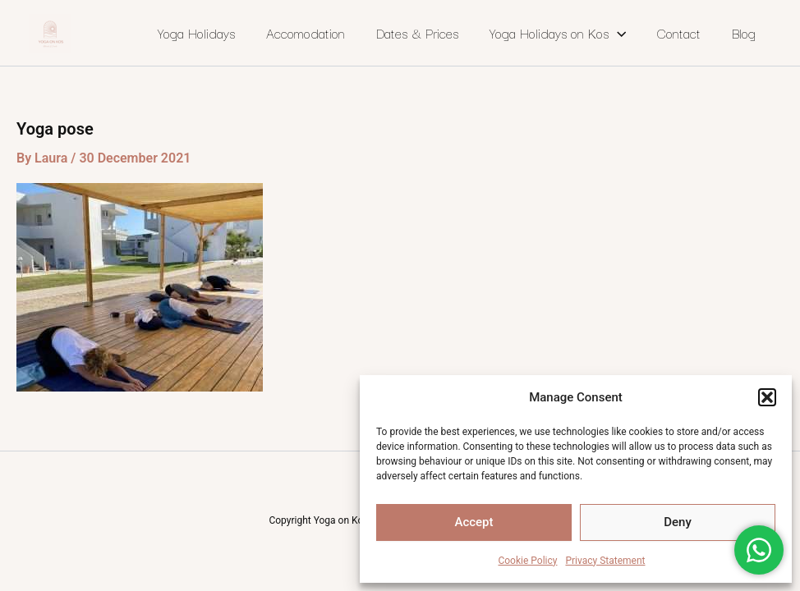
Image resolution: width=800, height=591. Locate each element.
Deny (678, 522)
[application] (617, 33)
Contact (679, 33)
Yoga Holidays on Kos (558, 33)
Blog (744, 33)
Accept (473, 522)
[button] (767, 397)
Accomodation (305, 33)
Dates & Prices (417, 33)
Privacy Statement (605, 560)
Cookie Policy (527, 560)
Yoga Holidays (196, 33)
